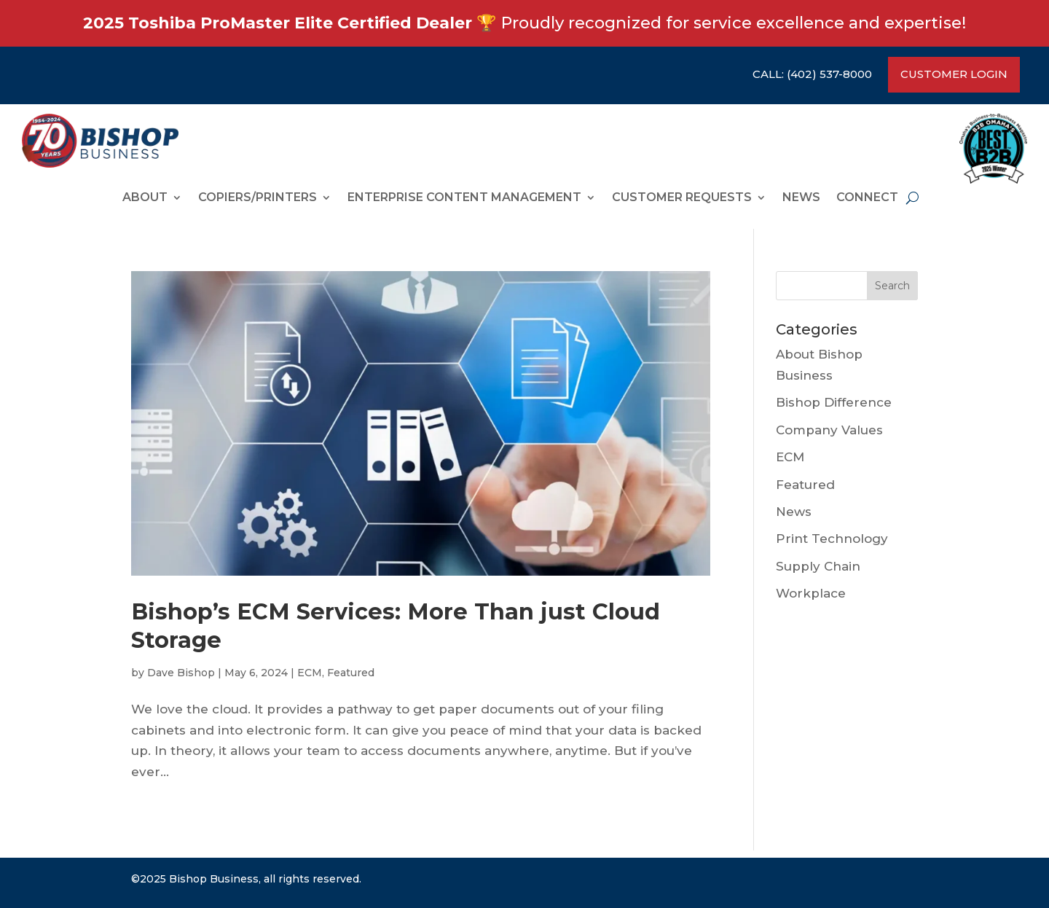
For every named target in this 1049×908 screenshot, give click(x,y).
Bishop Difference (834, 402)
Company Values (829, 430)
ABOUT (145, 198)
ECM (309, 672)
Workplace (811, 593)
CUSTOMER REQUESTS (682, 198)
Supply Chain (818, 566)
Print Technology (832, 538)
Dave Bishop (181, 672)
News (801, 198)
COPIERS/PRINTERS (257, 198)
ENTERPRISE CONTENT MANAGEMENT (464, 198)
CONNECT (867, 198)
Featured (350, 672)
